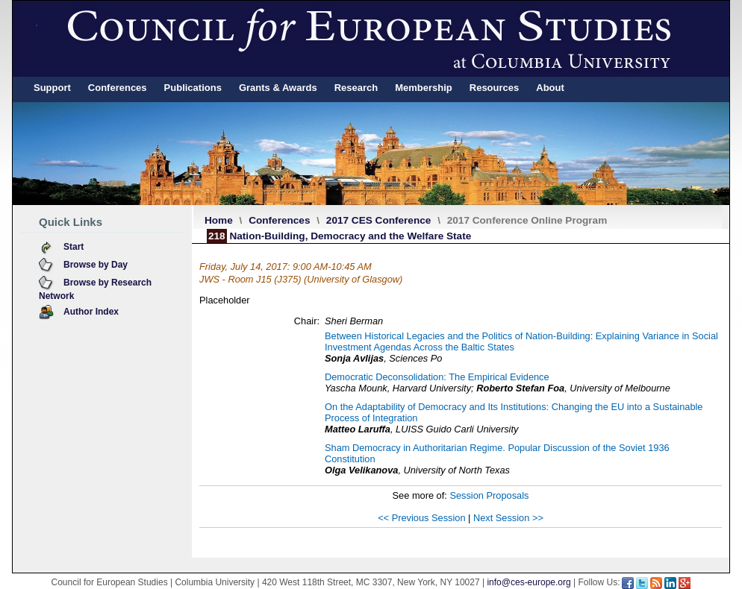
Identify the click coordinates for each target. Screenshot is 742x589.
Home (219, 220)
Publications (193, 87)
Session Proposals (489, 495)
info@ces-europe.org (528, 582)
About (550, 87)
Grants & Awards (278, 87)
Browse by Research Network (95, 289)
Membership (423, 87)
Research (356, 87)
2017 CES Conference (378, 220)
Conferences (117, 87)
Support (52, 87)
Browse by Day (95, 264)
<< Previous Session (421, 517)
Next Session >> (508, 517)
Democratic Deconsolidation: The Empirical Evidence (437, 376)
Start (73, 247)
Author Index (91, 311)
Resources (494, 87)
